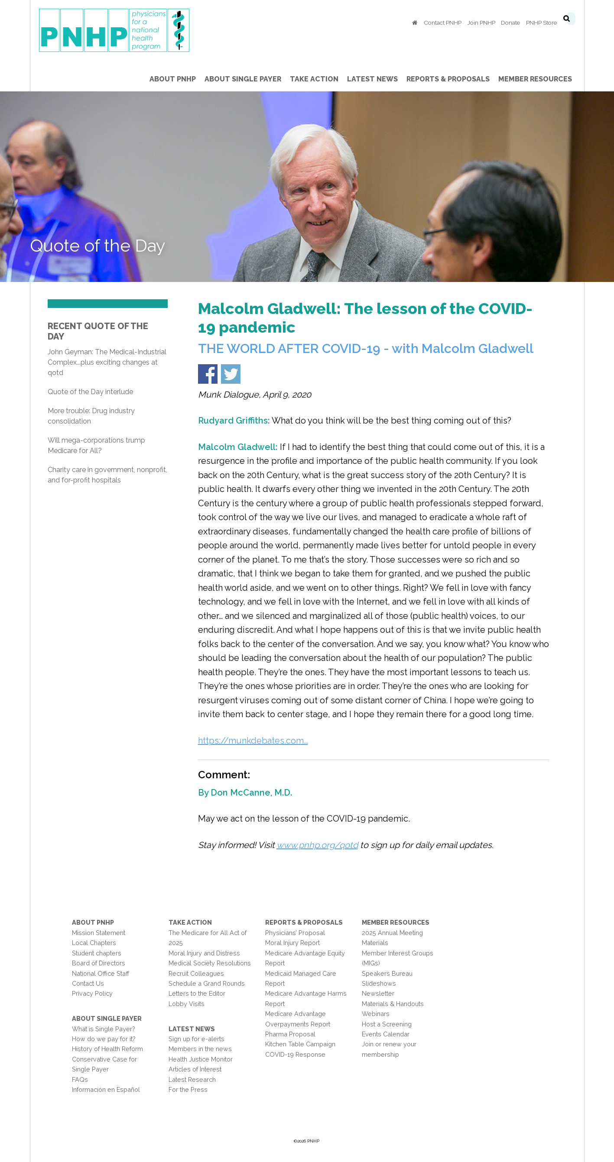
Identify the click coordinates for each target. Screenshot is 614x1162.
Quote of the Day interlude (90, 392)
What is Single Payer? (103, 1029)
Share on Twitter (230, 374)
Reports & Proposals (304, 922)
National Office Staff (100, 973)
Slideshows (379, 983)
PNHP (127, 30)
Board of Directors (98, 963)
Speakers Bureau (387, 973)
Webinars (376, 1013)
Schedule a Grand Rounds (207, 983)
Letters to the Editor (197, 993)
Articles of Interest (195, 1069)
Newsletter (378, 993)
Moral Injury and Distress (204, 953)
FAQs (80, 1079)
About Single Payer (107, 1018)
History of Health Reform (107, 1048)
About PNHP (93, 922)
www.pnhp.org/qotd (317, 845)
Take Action (190, 922)
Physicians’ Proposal (295, 932)
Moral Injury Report (292, 942)
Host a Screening (387, 1024)
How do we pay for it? (104, 1038)
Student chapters (96, 953)
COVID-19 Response (295, 1054)
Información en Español (106, 1089)
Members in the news (200, 1048)
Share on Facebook (208, 374)
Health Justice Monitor (201, 1059)
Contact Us (88, 983)
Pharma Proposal (290, 1034)
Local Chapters (94, 942)
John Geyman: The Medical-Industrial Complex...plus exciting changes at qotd (107, 362)
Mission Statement (98, 932)
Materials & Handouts (393, 1003)
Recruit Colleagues (196, 973)
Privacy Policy (92, 993)
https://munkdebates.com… (253, 740)
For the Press (188, 1089)
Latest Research (192, 1079)
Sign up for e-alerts (196, 1038)
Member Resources (395, 922)
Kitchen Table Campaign (300, 1044)
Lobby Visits (187, 1003)
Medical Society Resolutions (210, 963)
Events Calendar (385, 1034)
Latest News (192, 1029)
